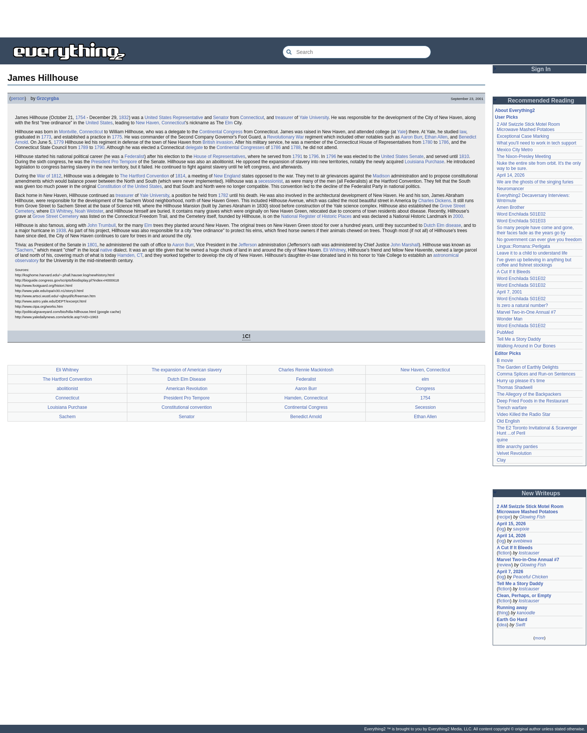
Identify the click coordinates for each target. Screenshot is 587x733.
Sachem (24, 250)
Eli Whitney (61, 211)
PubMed (505, 332)
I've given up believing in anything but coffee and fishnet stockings (534, 262)
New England (227, 176)
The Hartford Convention (144, 176)
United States (158, 117)
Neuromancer (510, 188)
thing (503, 612)
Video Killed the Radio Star (523, 414)
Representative (188, 117)
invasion (224, 142)
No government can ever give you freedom (539, 239)
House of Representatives (219, 156)
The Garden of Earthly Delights (528, 367)
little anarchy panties (517, 446)
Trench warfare (512, 407)
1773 (46, 137)
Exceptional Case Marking (523, 136)
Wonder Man (509, 319)
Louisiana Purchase (424, 161)
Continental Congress (220, 131)
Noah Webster (89, 211)
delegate (194, 147)
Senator (221, 117)
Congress (425, 388)
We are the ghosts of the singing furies (535, 182)
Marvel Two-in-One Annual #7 (526, 312)
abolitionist (67, 388)
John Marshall (405, 244)
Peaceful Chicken (530, 577)
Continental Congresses (240, 147)
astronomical (446, 255)
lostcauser (529, 553)
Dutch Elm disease (442, 225)
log (501, 529)
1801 (92, 244)
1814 (180, 176)
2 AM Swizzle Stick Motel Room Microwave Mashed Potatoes (528, 127)
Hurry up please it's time (521, 380)
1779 (59, 142)
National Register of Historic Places (316, 216)
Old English (508, 421)
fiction (504, 553)
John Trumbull (101, 225)
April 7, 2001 (509, 292)
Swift (520, 624)
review (504, 565)
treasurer (284, 117)
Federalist (135, 156)
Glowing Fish (532, 517)
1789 (83, 147)
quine (502, 439)
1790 (99, 147)
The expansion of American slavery (187, 369)
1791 (297, 156)
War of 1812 (49, 176)
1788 (296, 147)
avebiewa (522, 541)
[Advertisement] (293, 19)
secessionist (270, 181)
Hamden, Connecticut (306, 398)
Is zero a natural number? (522, 305)
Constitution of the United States (129, 186)
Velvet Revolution (514, 453)
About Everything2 (515, 110)
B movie (505, 360)
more (539, 638)
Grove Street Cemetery (56, 216)
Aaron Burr (411, 137)
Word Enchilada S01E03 (521, 220)
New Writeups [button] (541, 493)
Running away (512, 607)
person (18, 98)
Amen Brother (510, 207)
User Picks (506, 117)
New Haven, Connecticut (160, 122)
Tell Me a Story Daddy (519, 339)
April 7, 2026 (510, 571)
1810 (464, 156)
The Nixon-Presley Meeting (524, 156)
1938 (61, 230)
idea (502, 624)
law (463, 131)
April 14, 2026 (510, 175)
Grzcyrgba (48, 98)
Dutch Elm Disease (187, 379)
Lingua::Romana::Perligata (523, 246)
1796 (313, 156)
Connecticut (252, 117)
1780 (428, 142)
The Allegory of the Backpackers (529, 394)
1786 (444, 142)
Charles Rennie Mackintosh (306, 369)
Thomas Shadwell (514, 387)
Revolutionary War (285, 137)
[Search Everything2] (357, 52)
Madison (381, 176)
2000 (458, 216)
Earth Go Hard (512, 619)
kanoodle (526, 612)
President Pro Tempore (114, 161)
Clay (501, 460)
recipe (504, 517)
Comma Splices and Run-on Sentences (536, 374)
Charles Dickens (434, 200)
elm (425, 379)
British (209, 142)
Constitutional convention (187, 407)
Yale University (314, 117)
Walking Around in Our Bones (526, 346)
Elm (229, 122)
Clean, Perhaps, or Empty (524, 595)
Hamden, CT (129, 255)
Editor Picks (508, 353)
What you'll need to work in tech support (536, 143)
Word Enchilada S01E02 (521, 214)
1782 (223, 195)
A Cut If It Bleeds (513, 271)
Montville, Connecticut (81, 131)
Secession (425, 407)
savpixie (521, 529)
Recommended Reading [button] (541, 100)
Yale (401, 131)
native (106, 250)
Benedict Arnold (306, 416)
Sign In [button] (541, 69)
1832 (124, 117)
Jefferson (247, 244)
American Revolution (186, 388)
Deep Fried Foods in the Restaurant (532, 401)
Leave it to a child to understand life (532, 253)
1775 (117, 137)
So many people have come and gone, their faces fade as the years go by (535, 230)
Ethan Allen (436, 137)
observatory (27, 260)
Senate (416, 156)
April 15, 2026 (511, 523)
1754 (80, 117)
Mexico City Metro (515, 149)
